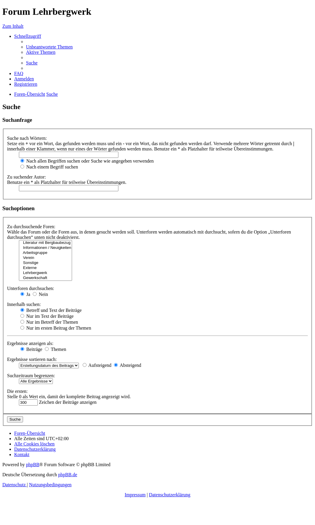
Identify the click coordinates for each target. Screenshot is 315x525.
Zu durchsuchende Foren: (31, 226)
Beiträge (31, 349)
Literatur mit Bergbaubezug (45, 242)
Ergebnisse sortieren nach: (32, 359)
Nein (40, 294)
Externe (45, 267)
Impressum (135, 494)
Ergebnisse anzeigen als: (30, 343)
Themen (55, 349)
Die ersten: (17, 391)
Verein (45, 257)
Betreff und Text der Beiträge (51, 310)
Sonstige (45, 262)
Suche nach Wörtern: (27, 138)
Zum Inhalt (13, 26)
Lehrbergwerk (45, 273)
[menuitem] (49, 46)
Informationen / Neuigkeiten (45, 247)
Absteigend (127, 365)
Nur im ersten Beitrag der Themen (55, 327)
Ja (25, 294)
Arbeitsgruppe (45, 252)
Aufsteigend (97, 365)
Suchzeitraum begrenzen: (31, 375)
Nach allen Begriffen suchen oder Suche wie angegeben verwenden (87, 160)
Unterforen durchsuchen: (30, 288)
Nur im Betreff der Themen (49, 322)
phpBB (32, 464)
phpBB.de (67, 474)
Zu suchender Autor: (26, 176)
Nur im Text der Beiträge (47, 316)
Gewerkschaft (45, 278)
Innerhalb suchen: (24, 304)
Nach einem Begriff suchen (49, 166)
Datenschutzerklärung (169, 494)
